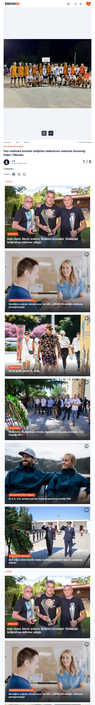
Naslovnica (7, 142)
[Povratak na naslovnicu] (36, 3)
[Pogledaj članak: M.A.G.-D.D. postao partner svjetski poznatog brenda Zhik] (47, 473)
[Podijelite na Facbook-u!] (13, 174)
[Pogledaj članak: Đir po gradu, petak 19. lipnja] (47, 345)
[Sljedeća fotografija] (86, 76)
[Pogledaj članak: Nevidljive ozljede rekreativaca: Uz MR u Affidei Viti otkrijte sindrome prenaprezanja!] (47, 281)
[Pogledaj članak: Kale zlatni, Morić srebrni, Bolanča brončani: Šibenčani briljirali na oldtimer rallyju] (47, 217)
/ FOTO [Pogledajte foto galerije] (8, 181)
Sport (17, 142)
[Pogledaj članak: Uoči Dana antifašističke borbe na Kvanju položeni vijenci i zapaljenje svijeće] (47, 537)
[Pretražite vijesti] (75, 3)
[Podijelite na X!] (19, 174)
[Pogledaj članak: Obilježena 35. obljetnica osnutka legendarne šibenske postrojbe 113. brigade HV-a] (47, 409)
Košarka (26, 142)
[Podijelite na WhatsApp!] (24, 174)
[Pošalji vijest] (81, 3)
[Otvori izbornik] (88, 4)
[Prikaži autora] (19, 162)
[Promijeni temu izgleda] (69, 3)
